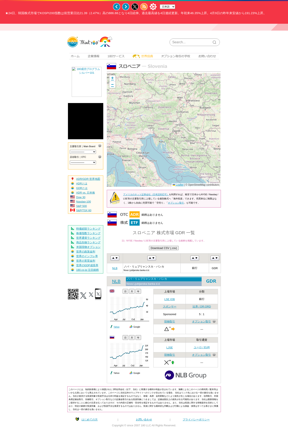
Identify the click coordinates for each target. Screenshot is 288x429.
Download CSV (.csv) (164, 248)
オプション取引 (176, 202)
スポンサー (169, 306)
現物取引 (169, 321)
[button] (112, 78)
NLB (114, 268)
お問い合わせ (144, 419)
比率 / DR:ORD (202, 306)
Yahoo (116, 327)
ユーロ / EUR (202, 347)
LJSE (169, 347)
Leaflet (178, 184)
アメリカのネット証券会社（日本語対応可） (146, 194)
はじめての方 (89, 419)
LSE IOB (169, 299)
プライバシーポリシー (196, 419)
